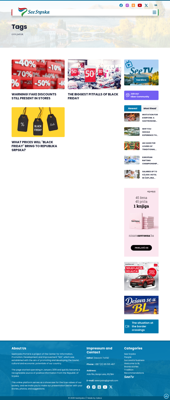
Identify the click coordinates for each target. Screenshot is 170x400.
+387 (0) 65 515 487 (104, 364)
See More (141, 79)
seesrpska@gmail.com (106, 380)
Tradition (128, 369)
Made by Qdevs (95, 398)
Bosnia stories (131, 366)
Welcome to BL (132, 363)
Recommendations (134, 372)
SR (155, 5)
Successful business (134, 360)
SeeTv (129, 377)
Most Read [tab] (150, 108)
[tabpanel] (141, 148)
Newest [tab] (132, 108)
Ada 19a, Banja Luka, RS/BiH (100, 374)
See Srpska (130, 353)
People (127, 357)
